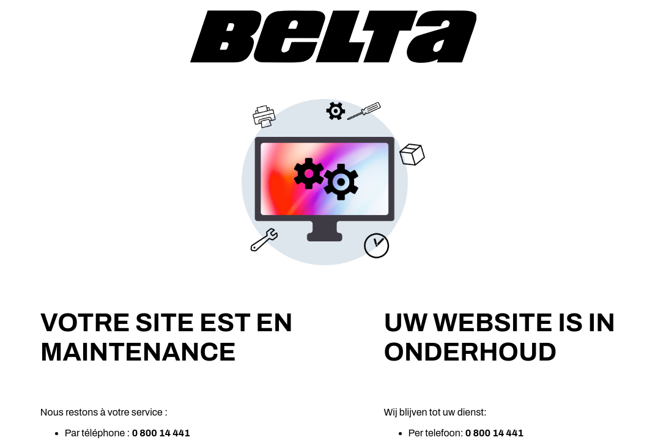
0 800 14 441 (161, 433)
